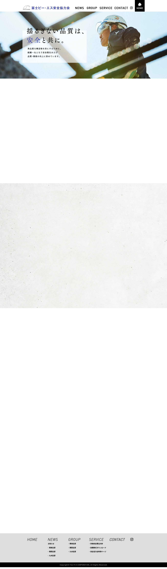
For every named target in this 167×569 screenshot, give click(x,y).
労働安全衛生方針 (96, 545)
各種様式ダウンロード (98, 549)
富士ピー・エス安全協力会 (46, 7)
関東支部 (52, 549)
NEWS (79, 8)
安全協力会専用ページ (98, 553)
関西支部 (52, 553)
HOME (140, 6)
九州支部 (52, 557)
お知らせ (51, 545)
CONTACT (121, 8)
